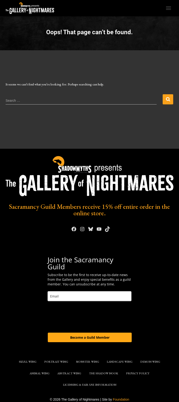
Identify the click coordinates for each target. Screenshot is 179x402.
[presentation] (83, 316)
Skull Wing (27, 362)
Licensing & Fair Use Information (89, 385)
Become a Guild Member (90, 337)
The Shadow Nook (103, 373)
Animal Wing (39, 373)
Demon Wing (150, 362)
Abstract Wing (69, 373)
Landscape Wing (119, 362)
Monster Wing (87, 362)
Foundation (121, 399)
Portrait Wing (56, 362)
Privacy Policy (137, 373)
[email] (89, 296)
